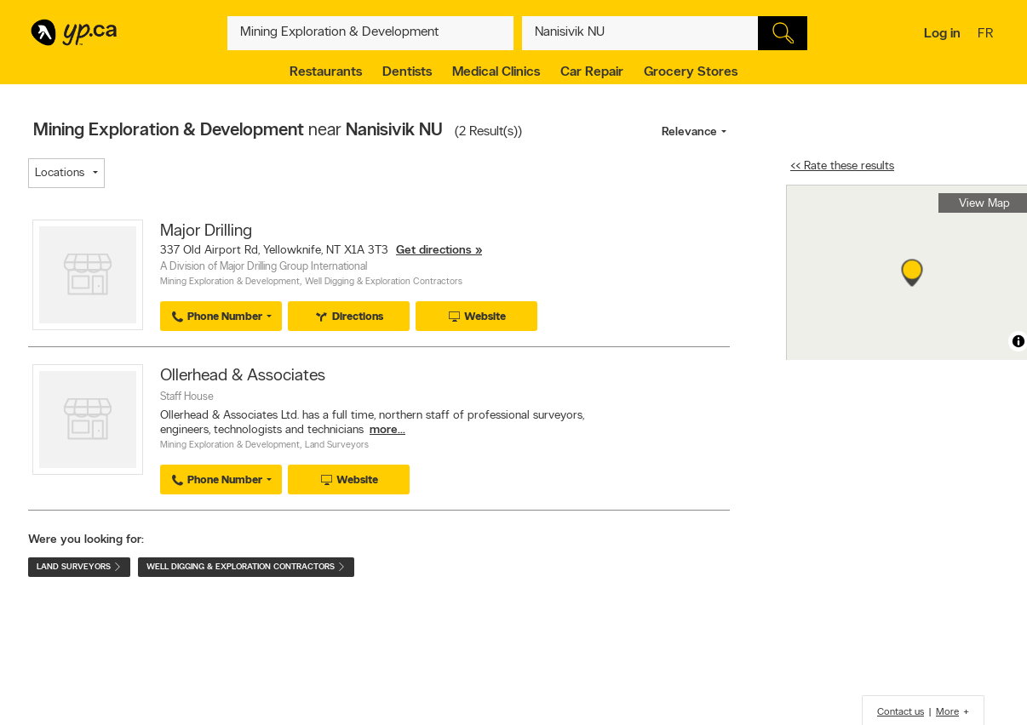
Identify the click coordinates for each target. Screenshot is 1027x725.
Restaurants (326, 72)
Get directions (434, 250)
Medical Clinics (496, 72)
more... (387, 430)
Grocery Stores (690, 72)
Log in (942, 34)
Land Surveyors (337, 445)
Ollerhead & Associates (242, 376)
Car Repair (591, 72)
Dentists (407, 72)
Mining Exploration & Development (230, 282)
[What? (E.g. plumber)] (370, 33)
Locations (59, 173)
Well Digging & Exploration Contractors (383, 282)
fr (987, 35)
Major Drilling (206, 231)
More (947, 712)
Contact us (900, 712)
